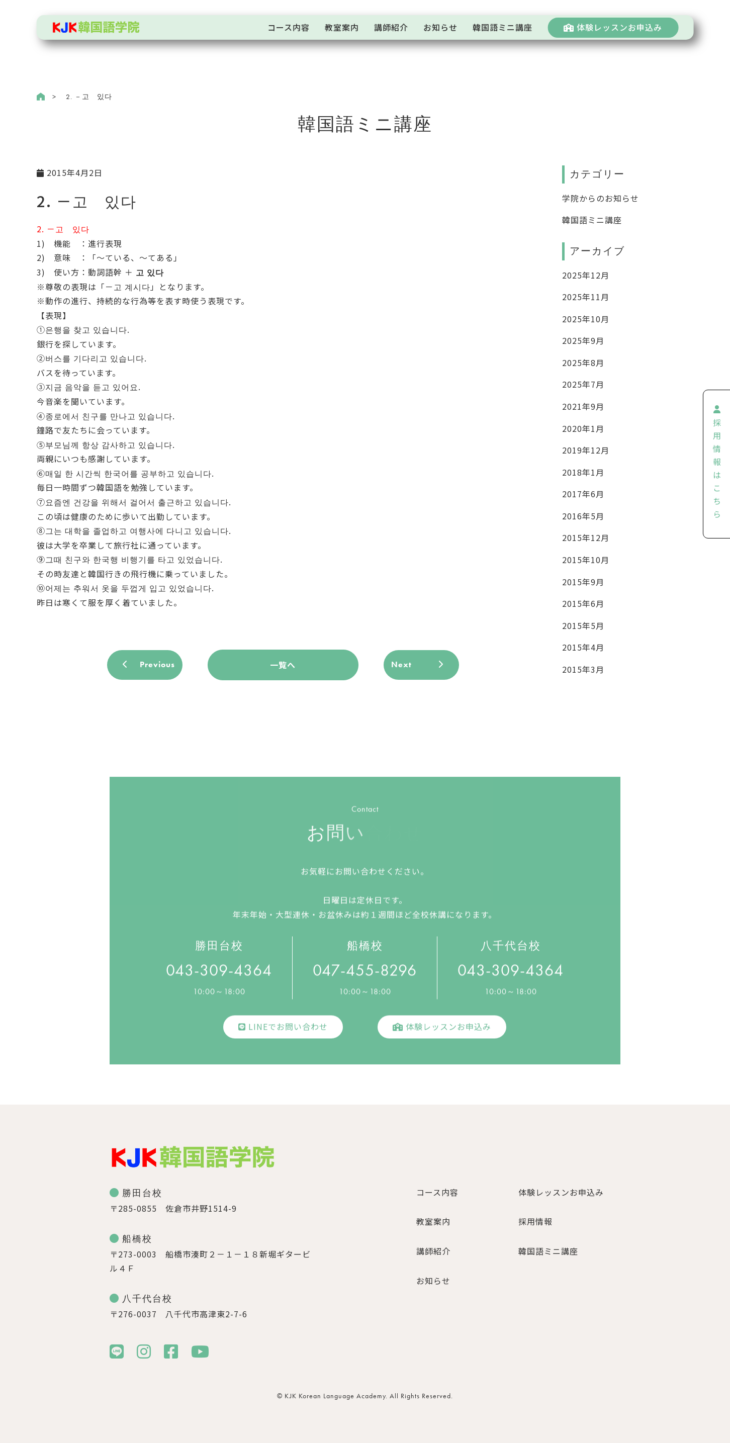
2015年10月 (585, 560)
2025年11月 (585, 297)
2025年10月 (585, 319)
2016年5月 (583, 516)
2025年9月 (583, 340)
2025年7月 (583, 384)
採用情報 (535, 1221)
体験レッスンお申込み (613, 27)
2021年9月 (583, 406)
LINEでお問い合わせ (283, 1032)
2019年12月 (585, 450)
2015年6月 (583, 603)
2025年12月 (585, 275)
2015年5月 (583, 625)
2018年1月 (583, 472)
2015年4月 (583, 647)
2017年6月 (583, 494)
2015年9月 (583, 582)
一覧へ (283, 665)
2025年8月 (583, 362)
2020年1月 (583, 428)
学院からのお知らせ (600, 198)
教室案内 (433, 1221)
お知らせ (433, 1281)
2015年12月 (585, 537)
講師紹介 (433, 1251)
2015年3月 (583, 669)
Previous (157, 664)
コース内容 (437, 1192)
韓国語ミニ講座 (592, 220)
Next (401, 664)
